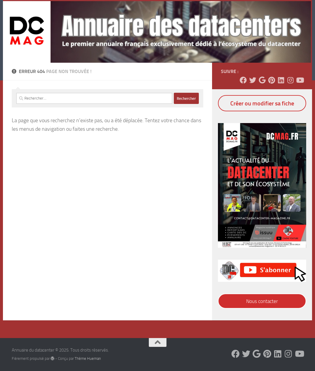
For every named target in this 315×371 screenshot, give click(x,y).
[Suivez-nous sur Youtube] (299, 80)
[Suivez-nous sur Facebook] (243, 80)
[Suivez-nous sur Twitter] (252, 80)
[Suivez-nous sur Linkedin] (280, 80)
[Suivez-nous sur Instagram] (290, 80)
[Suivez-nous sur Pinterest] (271, 80)
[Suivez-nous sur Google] (262, 80)
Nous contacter (262, 301)
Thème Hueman (88, 358)
